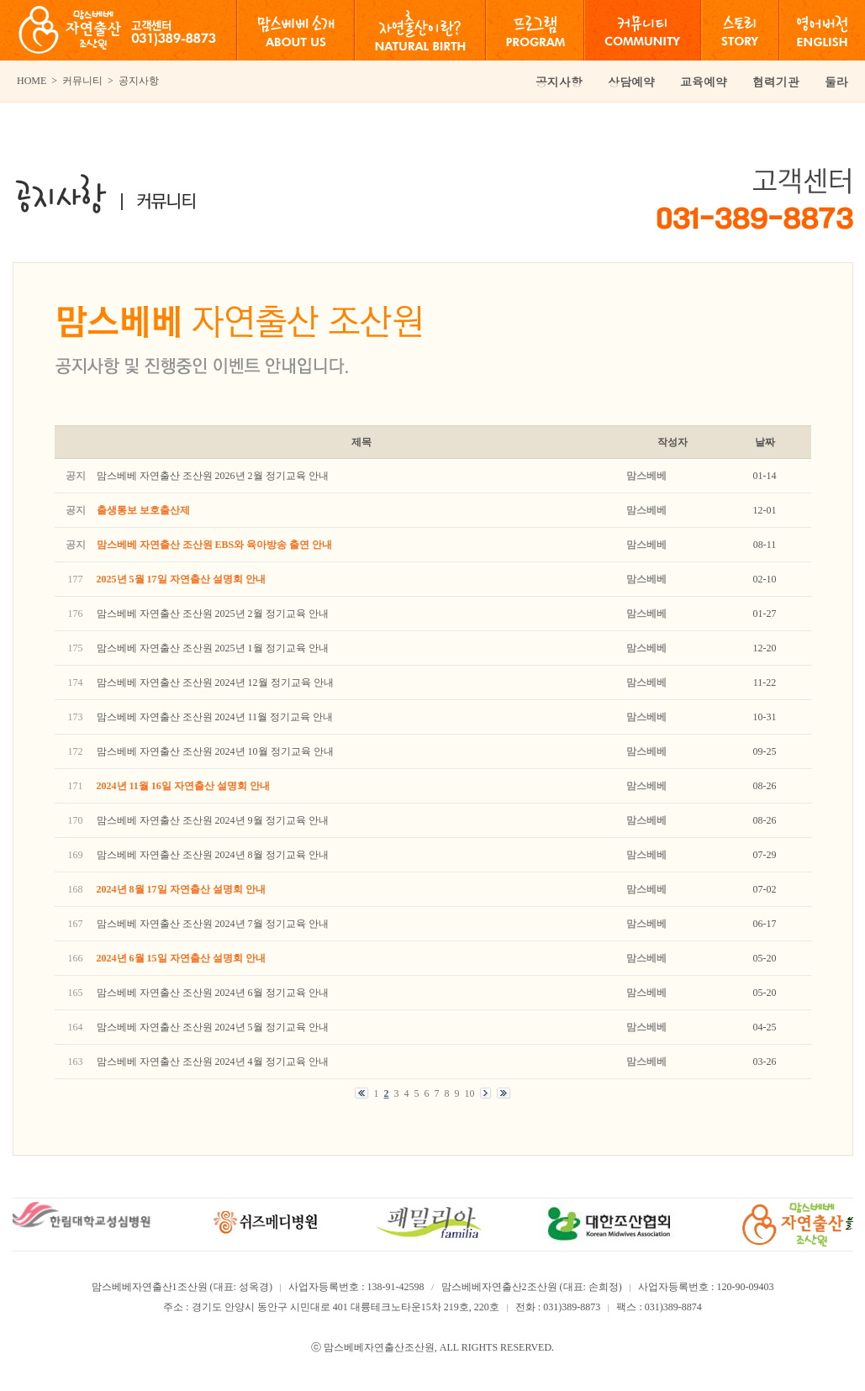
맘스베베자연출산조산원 (379, 1347)
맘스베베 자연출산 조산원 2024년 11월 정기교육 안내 (215, 717)
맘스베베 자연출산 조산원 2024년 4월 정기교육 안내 (213, 1061)
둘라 (836, 81)
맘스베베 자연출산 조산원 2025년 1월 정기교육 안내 (213, 648)
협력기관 (775, 81)
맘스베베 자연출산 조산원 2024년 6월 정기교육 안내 (213, 992)
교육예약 (703, 81)
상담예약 (631, 81)
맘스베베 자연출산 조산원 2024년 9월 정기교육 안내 (213, 820)
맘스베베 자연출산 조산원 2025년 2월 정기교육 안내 (213, 613)
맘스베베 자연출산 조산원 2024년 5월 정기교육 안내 (213, 1027)
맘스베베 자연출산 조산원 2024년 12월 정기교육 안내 (215, 682)
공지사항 (559, 81)
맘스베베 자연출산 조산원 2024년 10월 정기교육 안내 (215, 751)
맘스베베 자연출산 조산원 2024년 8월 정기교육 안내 (213, 855)
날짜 (765, 442)
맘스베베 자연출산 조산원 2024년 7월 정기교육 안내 (213, 924)
